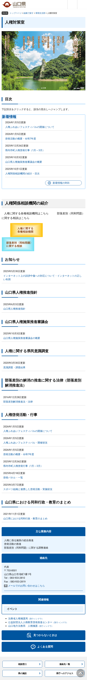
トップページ (16, 13)
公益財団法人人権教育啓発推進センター (38, 622)
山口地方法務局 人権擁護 (30, 625)
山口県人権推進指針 (14, 308)
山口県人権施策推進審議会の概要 (23, 161)
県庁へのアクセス (64, 673)
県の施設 (22, 673)
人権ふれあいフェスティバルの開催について (29, 127)
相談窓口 (22, 664)
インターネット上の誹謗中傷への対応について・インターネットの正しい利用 (42, 277)
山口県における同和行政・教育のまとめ (25, 518)
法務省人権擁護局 (26, 618)
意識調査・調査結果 (14, 367)
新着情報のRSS (61, 182)
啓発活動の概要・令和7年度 (20, 138)
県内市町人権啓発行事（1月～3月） (25, 150)
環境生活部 (40, 13)
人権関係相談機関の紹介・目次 (22, 173)
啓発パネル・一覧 (13, 477)
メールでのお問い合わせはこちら (26, 585)
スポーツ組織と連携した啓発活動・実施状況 (27, 489)
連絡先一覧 (64, 664)
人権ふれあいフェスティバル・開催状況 (25, 442)
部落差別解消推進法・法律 (18, 401)
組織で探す (28, 13)
